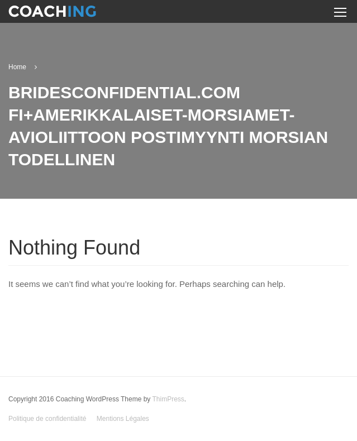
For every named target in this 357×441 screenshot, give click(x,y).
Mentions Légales (123, 419)
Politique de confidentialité (47, 419)
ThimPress (168, 399)
